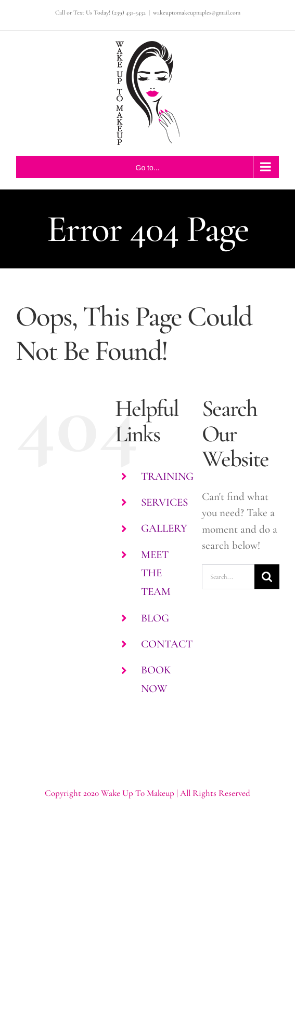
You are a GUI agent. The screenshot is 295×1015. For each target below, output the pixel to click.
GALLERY (164, 528)
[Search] (266, 576)
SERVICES (164, 502)
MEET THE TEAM (156, 573)
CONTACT (167, 644)
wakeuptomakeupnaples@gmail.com (196, 12)
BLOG (155, 618)
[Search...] (228, 576)
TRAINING (167, 476)
